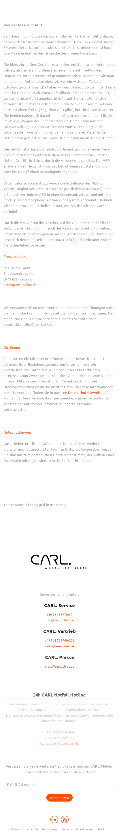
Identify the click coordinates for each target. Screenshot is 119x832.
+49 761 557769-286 (59, 640)
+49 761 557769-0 (59, 614)
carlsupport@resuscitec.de (59, 743)
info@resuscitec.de (60, 620)
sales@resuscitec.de (59, 646)
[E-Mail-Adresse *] (59, 784)
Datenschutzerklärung (78, 829)
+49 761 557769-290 (59, 738)
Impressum (50, 829)
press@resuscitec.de (20, 284)
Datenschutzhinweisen (86, 392)
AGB (101, 829)
